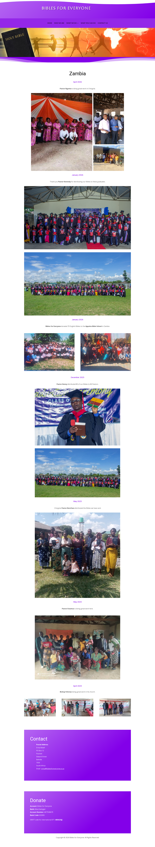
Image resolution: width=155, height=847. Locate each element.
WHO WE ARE (59, 23)
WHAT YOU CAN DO (88, 23)
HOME (49, 23)
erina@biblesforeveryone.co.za (52, 769)
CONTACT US (103, 23)
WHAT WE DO (71, 23)
